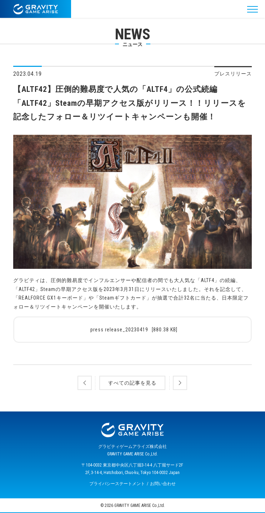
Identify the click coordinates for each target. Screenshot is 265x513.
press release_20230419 (134, 329)
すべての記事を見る (132, 383)
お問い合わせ (163, 483)
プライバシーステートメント (117, 483)
